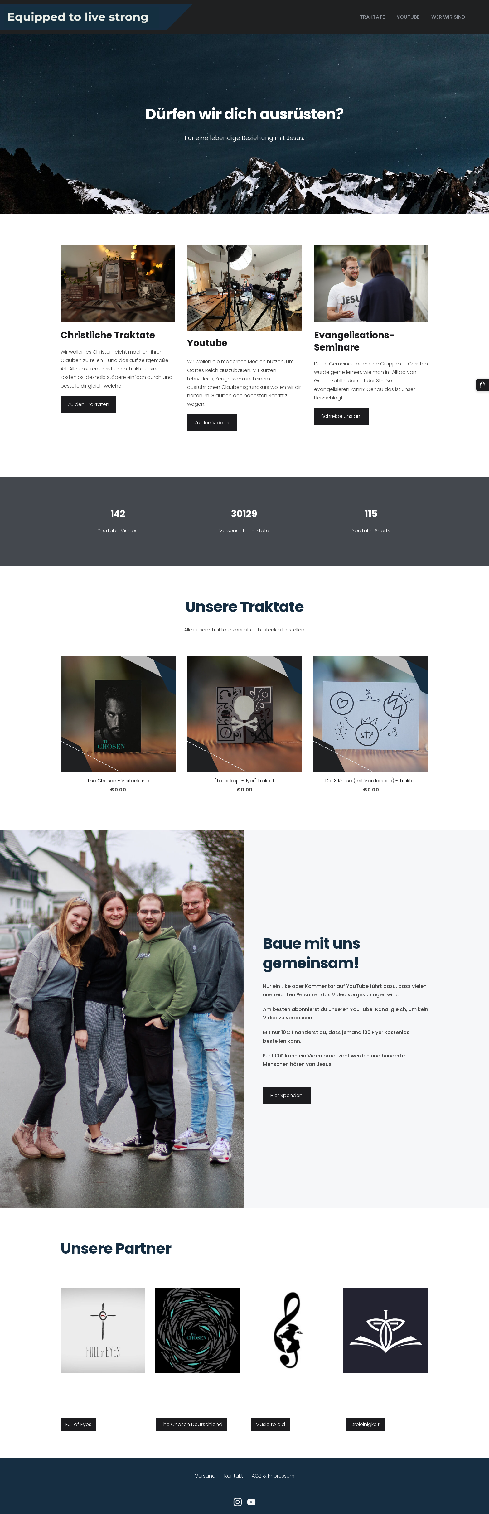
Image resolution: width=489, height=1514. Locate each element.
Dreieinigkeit (365, 1417)
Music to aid (270, 1417)
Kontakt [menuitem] (233, 1468)
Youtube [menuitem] (404, 13)
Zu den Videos (211, 415)
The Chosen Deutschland (191, 1417)
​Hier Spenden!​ (287, 1088)
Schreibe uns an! (341, 409)
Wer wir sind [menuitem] (444, 13)
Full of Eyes (78, 1417)
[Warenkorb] (483, 384)
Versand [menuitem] (205, 1468)
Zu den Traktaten (88, 397)
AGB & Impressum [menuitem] (273, 1468)
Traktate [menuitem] (368, 13)
